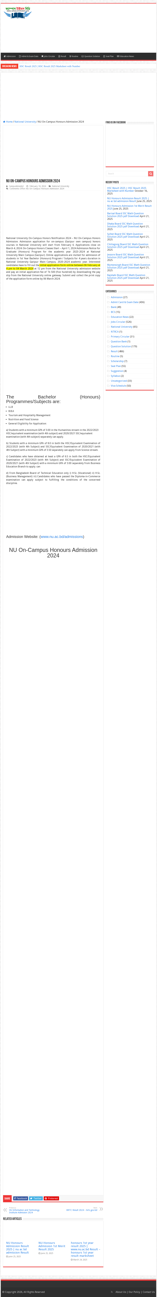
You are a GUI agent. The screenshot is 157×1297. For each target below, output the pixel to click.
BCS (113, 312)
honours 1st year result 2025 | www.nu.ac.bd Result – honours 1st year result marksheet (85, 1249)
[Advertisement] (98, 28)
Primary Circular (120, 336)
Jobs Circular (48, 56)
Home (8, 121)
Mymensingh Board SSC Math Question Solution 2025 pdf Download (128, 266)
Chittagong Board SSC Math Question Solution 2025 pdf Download (127, 246)
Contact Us (149, 1292)
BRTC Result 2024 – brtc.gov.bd (81, 1209)
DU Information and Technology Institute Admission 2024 (25, 1210)
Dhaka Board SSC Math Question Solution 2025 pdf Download (125, 225)
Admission (10, 56)
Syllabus (115, 375)
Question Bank (119, 341)
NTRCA (115, 331)
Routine (73, 56)
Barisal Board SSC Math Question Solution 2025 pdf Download (125, 215)
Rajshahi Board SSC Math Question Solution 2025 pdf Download (126, 276)
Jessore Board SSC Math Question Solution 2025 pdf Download (125, 256)
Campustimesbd (16, 186)
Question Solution (91, 56)
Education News (125, 56)
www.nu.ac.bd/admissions (62, 537)
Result (62, 56)
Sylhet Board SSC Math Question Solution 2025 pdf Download (125, 235)
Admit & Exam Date (28, 56)
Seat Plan (108, 56)
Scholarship (117, 361)
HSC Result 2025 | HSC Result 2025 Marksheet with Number (49, 66)
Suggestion (117, 371)
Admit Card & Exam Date (124, 302)
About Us (121, 1292)
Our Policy (135, 1292)
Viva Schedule (118, 385)
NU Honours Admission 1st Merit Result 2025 (51, 1246)
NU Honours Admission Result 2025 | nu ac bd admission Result (17, 1247)
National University (25, 121)
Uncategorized (119, 380)
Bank (113, 307)
